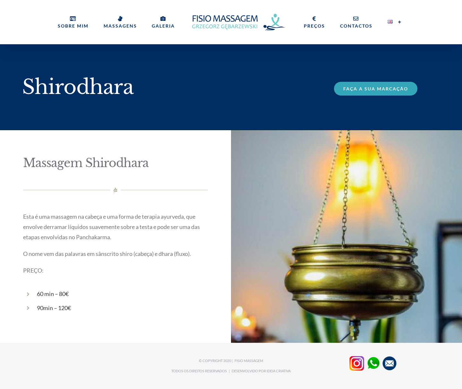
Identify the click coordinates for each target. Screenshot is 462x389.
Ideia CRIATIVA (279, 371)
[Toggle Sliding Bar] (399, 22)
